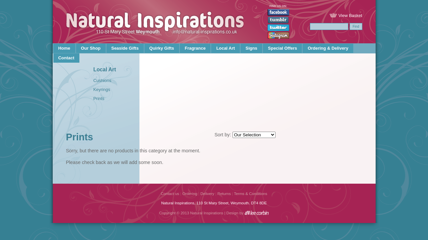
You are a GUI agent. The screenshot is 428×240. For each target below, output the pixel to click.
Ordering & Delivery (328, 48)
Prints (98, 98)
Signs (251, 48)
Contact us (170, 194)
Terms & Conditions (250, 194)
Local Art (225, 48)
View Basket (350, 15)
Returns (224, 194)
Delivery (207, 194)
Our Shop (91, 48)
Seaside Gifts (125, 48)
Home (64, 48)
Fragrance (195, 48)
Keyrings (101, 89)
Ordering (189, 194)
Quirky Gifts (161, 48)
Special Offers (282, 48)
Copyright (167, 213)
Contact (66, 57)
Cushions (102, 80)
